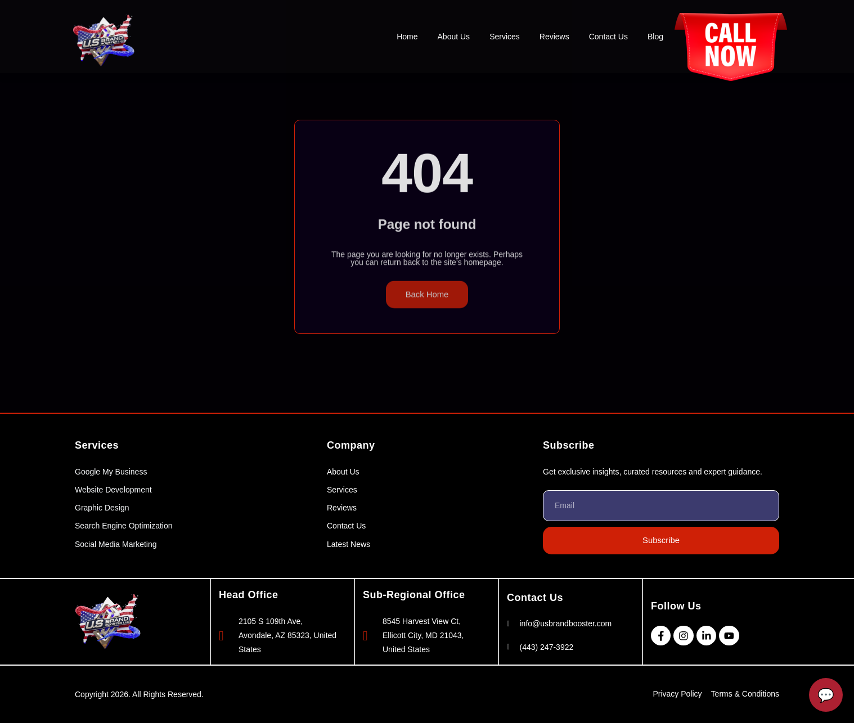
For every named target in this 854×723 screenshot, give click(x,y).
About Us (454, 36)
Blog (655, 36)
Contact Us (608, 36)
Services (504, 36)
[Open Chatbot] (826, 695)
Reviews (554, 36)
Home (407, 36)
